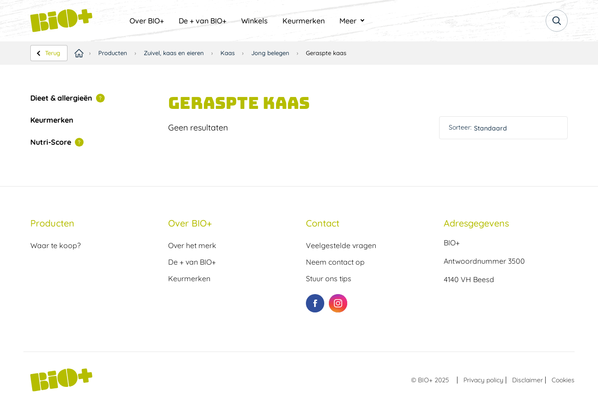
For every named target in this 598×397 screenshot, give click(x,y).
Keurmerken (303, 20)
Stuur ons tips (328, 278)
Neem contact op (335, 262)
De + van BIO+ (202, 20)
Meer (347, 20)
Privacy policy (483, 380)
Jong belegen (270, 53)
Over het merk (192, 245)
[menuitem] (146, 20)
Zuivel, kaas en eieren (174, 53)
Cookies (563, 380)
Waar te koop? (55, 245)
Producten (112, 53)
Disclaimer (527, 380)
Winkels (254, 20)
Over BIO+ (147, 20)
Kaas (227, 53)
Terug (52, 53)
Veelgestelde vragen (341, 245)
